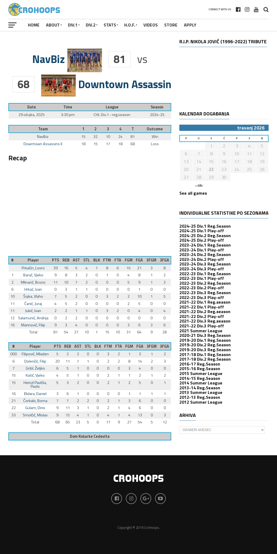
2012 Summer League (200, 402)
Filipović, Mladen (35, 354)
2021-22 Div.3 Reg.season (204, 321)
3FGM (151, 260)
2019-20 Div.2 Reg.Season (205, 344)
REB (66, 260)
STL (86, 260)
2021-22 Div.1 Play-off (201, 307)
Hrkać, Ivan (33, 289)
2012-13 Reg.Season (199, 397)
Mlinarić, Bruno (33, 282)
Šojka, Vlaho (33, 296)
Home (33, 25)
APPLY (190, 25)
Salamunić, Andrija (33, 318)
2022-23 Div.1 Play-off (201, 278)
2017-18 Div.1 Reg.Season (205, 354)
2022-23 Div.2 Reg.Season (205, 283)
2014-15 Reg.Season (199, 378)
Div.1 (73, 25)
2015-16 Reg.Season (199, 368)
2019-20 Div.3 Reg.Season (205, 349)
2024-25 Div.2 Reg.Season (205, 235)
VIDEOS (150, 25)
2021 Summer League (200, 330)
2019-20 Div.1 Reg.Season (205, 340)
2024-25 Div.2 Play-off (201, 240)
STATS (110, 25)
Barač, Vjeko (33, 275)
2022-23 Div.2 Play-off (201, 287)
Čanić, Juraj (33, 304)
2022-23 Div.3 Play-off (201, 297)
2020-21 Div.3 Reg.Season (205, 335)
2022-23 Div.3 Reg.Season (205, 292)
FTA (117, 260)
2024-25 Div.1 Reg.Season (205, 226)
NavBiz (42, 137)
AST (76, 260)
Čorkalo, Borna (35, 401)
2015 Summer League (200, 373)
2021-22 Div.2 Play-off (201, 316)
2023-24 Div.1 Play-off (201, 250)
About (53, 25)
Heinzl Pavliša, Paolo (35, 384)
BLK (96, 260)
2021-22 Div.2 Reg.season (204, 311)
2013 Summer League (200, 392)
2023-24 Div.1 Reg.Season (205, 245)
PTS (55, 260)
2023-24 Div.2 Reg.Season (205, 254)
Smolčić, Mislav (35, 415)
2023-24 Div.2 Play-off (201, 259)
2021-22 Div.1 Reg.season (204, 302)
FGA (139, 260)
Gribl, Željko (35, 368)
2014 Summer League (200, 383)
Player (33, 260)
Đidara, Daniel (35, 394)
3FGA (164, 260)
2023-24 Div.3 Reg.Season (205, 264)
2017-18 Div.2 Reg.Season (205, 359)
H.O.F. (129, 25)
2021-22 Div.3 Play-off (201, 326)
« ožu (199, 186)
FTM (107, 260)
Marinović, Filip (33, 325)
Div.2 (90, 25)
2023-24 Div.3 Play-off (201, 269)
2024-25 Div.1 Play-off (201, 230)
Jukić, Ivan (33, 311)
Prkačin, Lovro (33, 268)
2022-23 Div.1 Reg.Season (205, 273)
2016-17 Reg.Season (199, 364)
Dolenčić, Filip (35, 361)
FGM (129, 260)
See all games (193, 193)
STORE (170, 25)
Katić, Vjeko (35, 375)
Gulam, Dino (35, 408)
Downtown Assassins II (43, 144)
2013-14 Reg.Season (199, 387)
